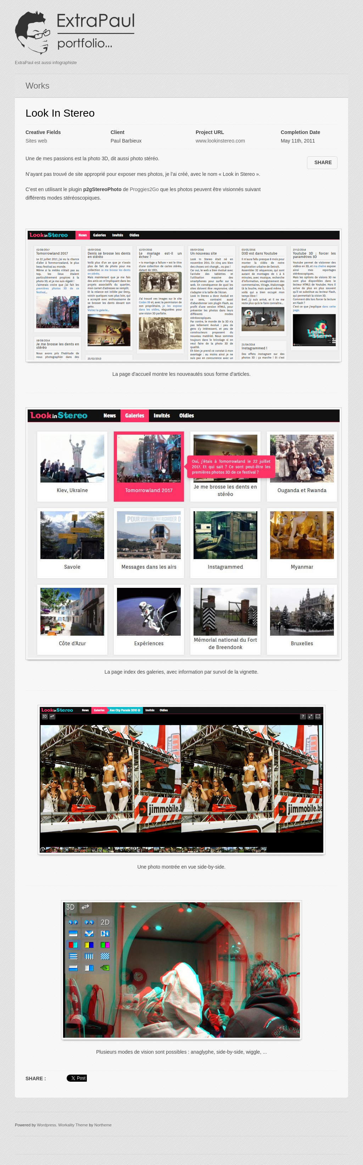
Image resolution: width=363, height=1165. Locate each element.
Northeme (103, 1125)
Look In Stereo (60, 113)
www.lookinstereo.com (220, 141)
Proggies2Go (144, 189)
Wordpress (46, 1125)
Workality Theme (73, 1125)
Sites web (36, 141)
